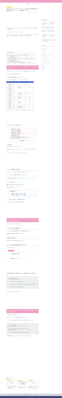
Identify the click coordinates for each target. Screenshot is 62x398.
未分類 (44, 68)
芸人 (43, 70)
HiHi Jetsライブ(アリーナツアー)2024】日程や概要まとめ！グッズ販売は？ (19, 62)
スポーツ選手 (45, 59)
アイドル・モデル (45, 50)
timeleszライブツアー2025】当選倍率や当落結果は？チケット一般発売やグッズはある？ (49, 31)
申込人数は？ (12, 56)
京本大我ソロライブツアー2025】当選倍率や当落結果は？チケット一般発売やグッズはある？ (49, 36)
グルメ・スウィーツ (46, 57)
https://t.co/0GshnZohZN (12, 329)
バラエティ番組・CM (46, 61)
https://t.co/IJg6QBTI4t (23, 284)
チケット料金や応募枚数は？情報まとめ (15, 61)
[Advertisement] (22, 20)
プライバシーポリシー (36, 3)
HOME (23, 3)
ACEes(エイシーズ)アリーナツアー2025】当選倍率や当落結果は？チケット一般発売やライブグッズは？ (49, 40)
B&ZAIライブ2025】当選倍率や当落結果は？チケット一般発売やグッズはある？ (48, 28)
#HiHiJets (13, 278)
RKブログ (31, 1)
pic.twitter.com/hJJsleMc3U (31, 284)
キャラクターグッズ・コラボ (47, 55)
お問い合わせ (29, 3)
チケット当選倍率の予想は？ (13, 57)
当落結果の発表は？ (12, 60)
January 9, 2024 (20, 286)
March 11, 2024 (26, 332)
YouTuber (44, 48)
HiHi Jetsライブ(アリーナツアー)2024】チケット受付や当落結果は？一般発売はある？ (21, 58)
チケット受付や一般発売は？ (13, 59)
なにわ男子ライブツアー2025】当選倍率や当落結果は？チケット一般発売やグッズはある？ (49, 23)
